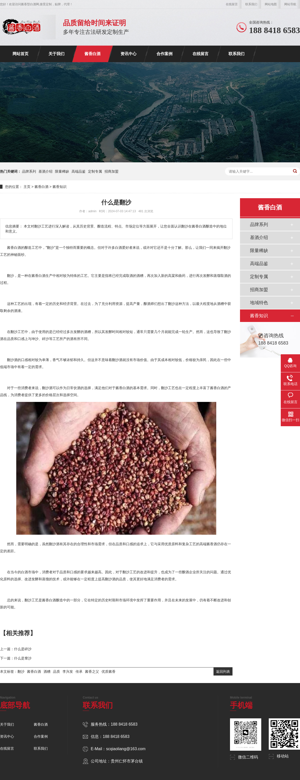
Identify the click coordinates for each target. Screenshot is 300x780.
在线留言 (232, 4)
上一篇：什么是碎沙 (16, 649)
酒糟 (47, 672)
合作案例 (164, 54)
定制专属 (95, 171)
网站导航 (290, 4)
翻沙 (21, 672)
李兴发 (67, 672)
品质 (56, 672)
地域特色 (259, 302)
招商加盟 (111, 171)
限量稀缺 (62, 171)
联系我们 (251, 4)
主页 (27, 187)
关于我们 (56, 54)
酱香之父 (92, 672)
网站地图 (271, 4)
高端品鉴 (79, 171)
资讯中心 (128, 54)
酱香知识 (59, 187)
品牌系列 (29, 171)
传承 (79, 672)
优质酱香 (109, 672)
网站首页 (20, 54)
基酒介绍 (45, 171)
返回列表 (223, 672)
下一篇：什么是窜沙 (16, 658)
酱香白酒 (92, 54)
